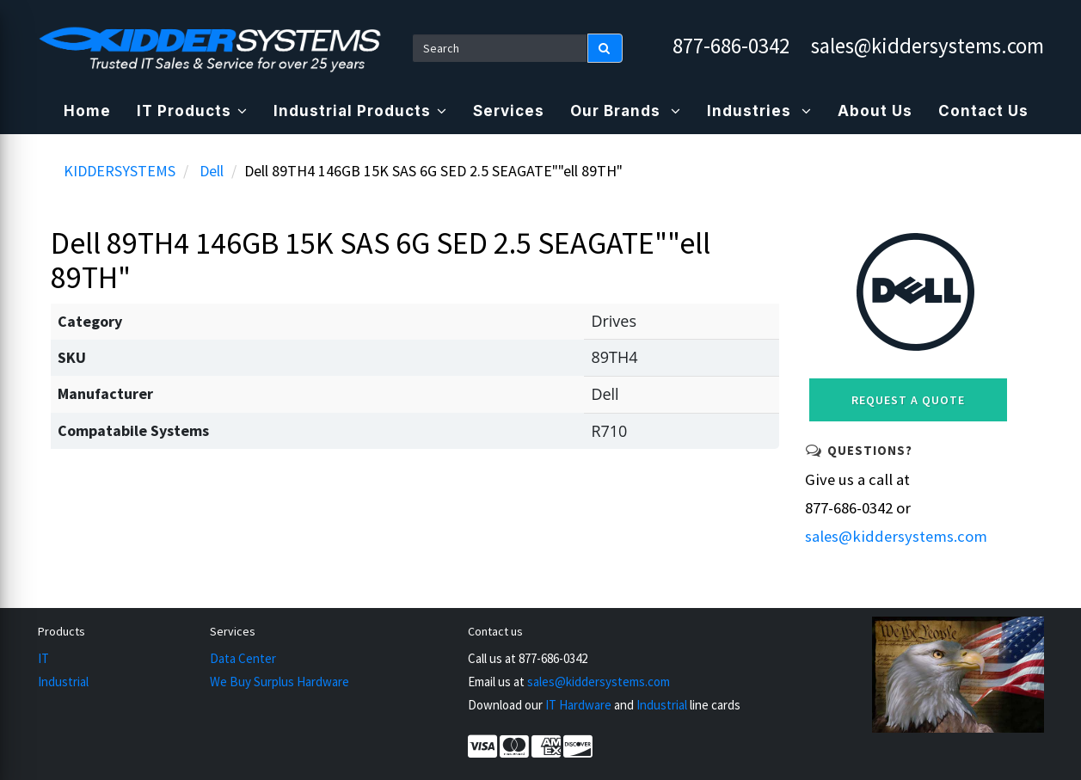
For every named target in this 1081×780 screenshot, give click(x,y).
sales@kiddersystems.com (927, 45)
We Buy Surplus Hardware (279, 681)
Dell (212, 171)
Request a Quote (908, 400)
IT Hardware (578, 705)
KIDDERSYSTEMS (119, 171)
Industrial (63, 681)
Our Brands (625, 111)
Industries (759, 111)
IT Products (192, 111)
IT (43, 658)
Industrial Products (360, 111)
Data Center (243, 658)
